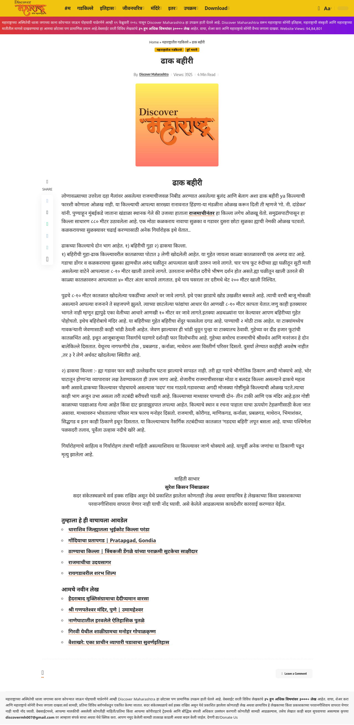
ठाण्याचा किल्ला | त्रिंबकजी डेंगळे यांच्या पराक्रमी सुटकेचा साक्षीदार (134, 552)
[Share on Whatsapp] (48, 228)
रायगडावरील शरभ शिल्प (94, 573)
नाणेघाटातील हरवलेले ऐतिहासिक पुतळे (108, 621)
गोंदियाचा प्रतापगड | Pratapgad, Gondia (114, 541)
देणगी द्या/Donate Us (222, 717)
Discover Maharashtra (154, 74)
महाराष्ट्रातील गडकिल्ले (175, 42)
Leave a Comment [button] (287, 674)
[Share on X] (48, 215)
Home (154, 42)
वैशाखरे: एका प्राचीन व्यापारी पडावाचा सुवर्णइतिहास (120, 643)
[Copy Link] (48, 255)
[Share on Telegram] (48, 242)
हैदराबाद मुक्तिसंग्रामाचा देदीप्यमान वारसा (110, 599)
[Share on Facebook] (48, 202)
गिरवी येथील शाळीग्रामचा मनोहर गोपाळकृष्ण (113, 631)
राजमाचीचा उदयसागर (91, 562)
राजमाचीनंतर (203, 213)
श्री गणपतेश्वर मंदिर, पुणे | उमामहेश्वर (107, 610)
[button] (319, 8)
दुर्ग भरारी (193, 50)
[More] (48, 268)
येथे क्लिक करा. (107, 717)
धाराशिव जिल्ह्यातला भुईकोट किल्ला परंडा (110, 529)
